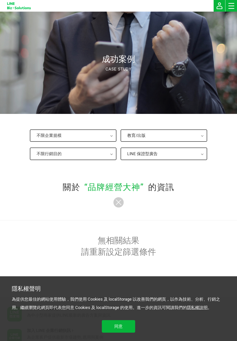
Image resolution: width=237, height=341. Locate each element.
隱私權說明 (197, 307)
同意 (118, 326)
